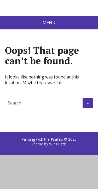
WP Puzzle (58, 143)
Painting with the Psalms (42, 139)
